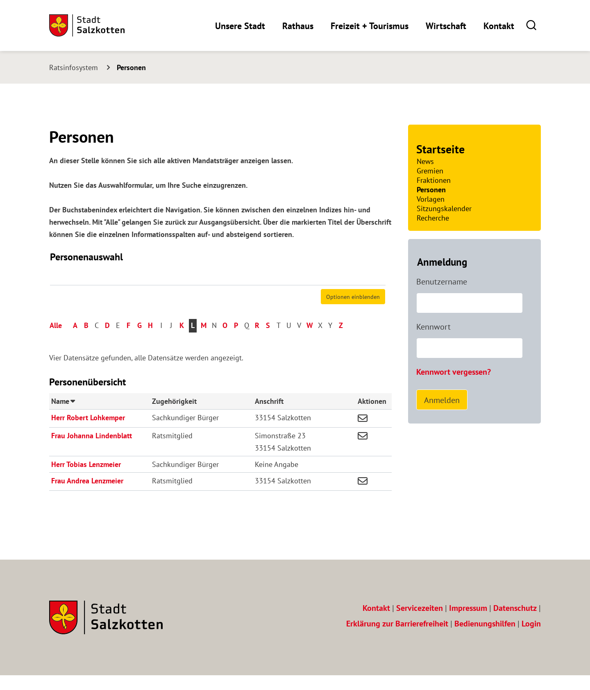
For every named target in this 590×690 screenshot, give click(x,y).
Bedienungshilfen (484, 638)
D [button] (107, 340)
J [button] (171, 340)
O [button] (224, 340)
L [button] (193, 340)
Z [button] (341, 340)
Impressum (468, 622)
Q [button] (246, 340)
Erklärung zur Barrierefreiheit (397, 638)
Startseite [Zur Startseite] (440, 149)
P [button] (236, 340)
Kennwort (433, 326)
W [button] (309, 340)
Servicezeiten (419, 622)
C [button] (97, 340)
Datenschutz (515, 622)
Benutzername (441, 281)
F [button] (128, 340)
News (425, 161)
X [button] (320, 340)
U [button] (288, 340)
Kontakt (498, 26)
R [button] (257, 340)
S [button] (268, 340)
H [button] (150, 340)
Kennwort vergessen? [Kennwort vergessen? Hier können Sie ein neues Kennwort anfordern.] (453, 372)
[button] (531, 25)
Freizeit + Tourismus (369, 26)
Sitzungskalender (444, 208)
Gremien (430, 170)
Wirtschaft (446, 26)
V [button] (299, 340)
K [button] (181, 340)
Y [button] (330, 340)
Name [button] (63, 415)
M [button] (203, 340)
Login (531, 638)
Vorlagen (431, 199)
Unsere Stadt (240, 26)
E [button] (118, 340)
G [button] (139, 340)
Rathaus (297, 26)
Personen (431, 189)
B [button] (86, 340)
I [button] (161, 340)
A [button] (75, 340)
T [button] (279, 340)
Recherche (433, 218)
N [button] (214, 340)
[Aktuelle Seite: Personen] (128, 67)
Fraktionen (434, 180)
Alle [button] (56, 340)
